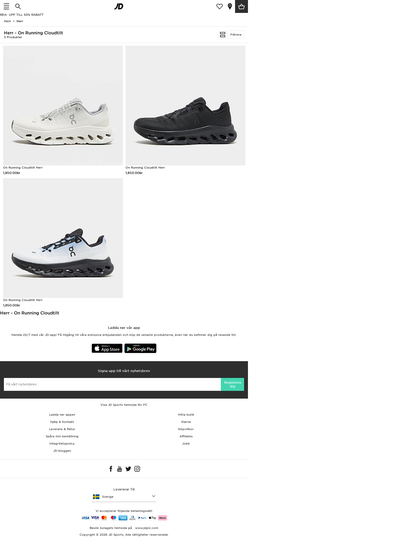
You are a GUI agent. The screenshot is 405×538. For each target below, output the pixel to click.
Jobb (186, 443)
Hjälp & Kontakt (62, 422)
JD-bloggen (62, 451)
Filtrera (236, 34)
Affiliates (186, 436)
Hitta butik (186, 414)
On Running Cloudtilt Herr (23, 167)
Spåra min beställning (62, 436)
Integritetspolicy (62, 443)
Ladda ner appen (62, 414)
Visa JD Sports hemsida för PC (123, 405)
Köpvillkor (186, 429)
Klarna (186, 422)
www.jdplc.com (146, 528)
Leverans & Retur (62, 429)
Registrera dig (232, 384)
